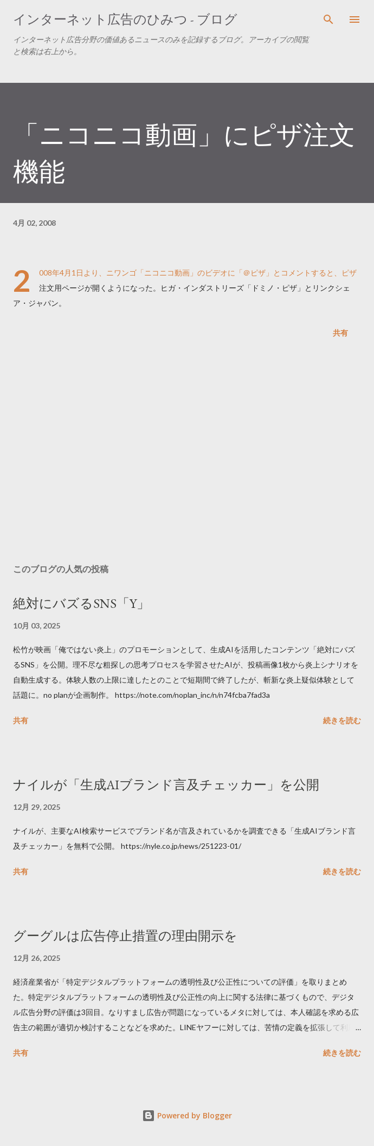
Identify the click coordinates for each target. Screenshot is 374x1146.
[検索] (328, 19)
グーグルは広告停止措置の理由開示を (125, 935)
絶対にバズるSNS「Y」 (81, 603)
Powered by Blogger (187, 1115)
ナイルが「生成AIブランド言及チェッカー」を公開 (166, 784)
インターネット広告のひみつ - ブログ (125, 19)
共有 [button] (340, 332)
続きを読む (342, 720)
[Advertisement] (187, 453)
